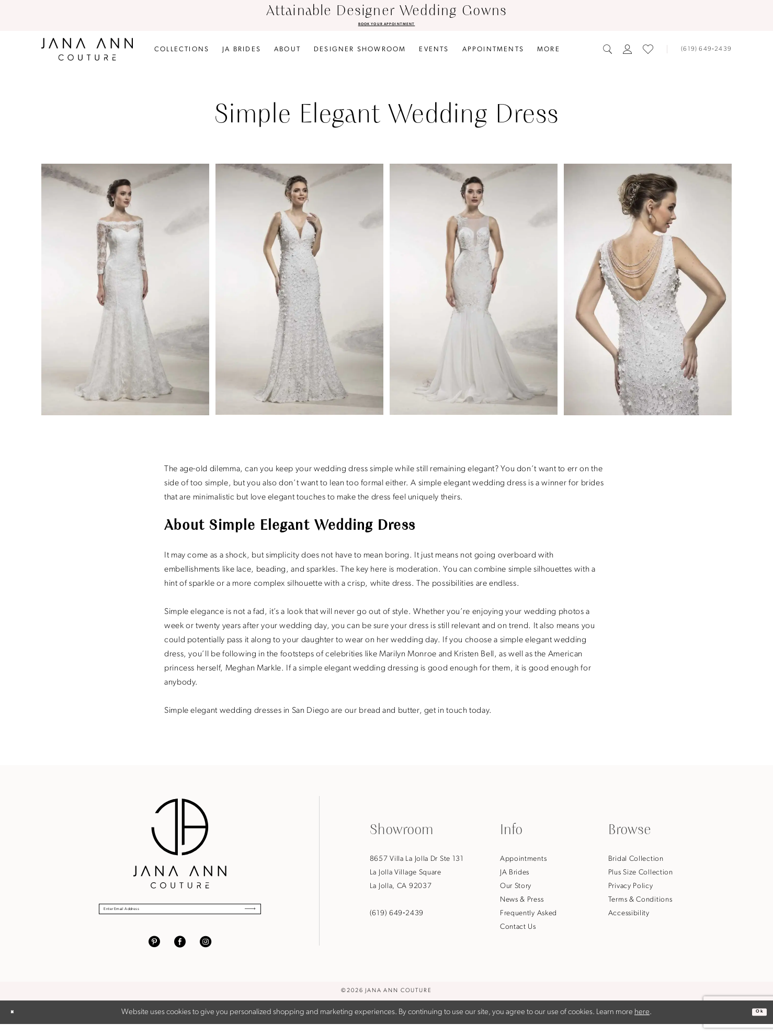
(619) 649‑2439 (397, 916)
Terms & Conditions (640, 903)
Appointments (523, 862)
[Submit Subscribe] (241, 916)
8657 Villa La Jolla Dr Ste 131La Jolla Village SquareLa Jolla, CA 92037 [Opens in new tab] (417, 875)
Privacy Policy (630, 889)
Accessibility (629, 916)
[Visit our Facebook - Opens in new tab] (180, 953)
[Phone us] (702, 52)
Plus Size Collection (640, 876)
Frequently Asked (528, 916)
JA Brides (514, 876)
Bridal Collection (636, 862)
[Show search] (608, 52)
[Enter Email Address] (180, 916)
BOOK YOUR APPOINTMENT (386, 25)
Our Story (515, 889)
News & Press (521, 903)
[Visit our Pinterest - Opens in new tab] (154, 953)
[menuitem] (182, 52)
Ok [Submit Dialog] (754, 1023)
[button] (628, 52)
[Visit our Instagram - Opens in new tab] (205, 953)
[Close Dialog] (16, 1023)
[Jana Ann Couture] (87, 52)
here (642, 1023)
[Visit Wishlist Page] (648, 52)
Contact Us (518, 930)
